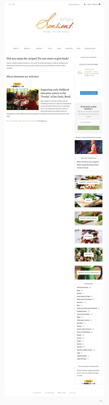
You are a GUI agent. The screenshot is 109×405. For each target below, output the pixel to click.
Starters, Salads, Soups (84, 350)
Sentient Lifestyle (82, 168)
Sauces (79, 338)
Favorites (69, 48)
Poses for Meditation (83, 332)
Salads (79, 335)
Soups (79, 341)
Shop (79, 48)
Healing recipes (82, 311)
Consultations (90, 48)
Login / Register (93, 4)
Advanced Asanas (82, 287)
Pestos (79, 326)
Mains (79, 317)
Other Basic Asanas (83, 320)
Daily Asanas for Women (84, 299)
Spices (79, 344)
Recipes (27, 48)
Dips (78, 305)
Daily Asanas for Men (83, 296)
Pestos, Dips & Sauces (84, 329)
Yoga (50, 48)
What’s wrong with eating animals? (88, 165)
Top (100, 401)
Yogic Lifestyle (81, 359)
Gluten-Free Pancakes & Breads (87, 308)
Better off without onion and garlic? (88, 162)
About (16, 48)
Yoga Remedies (82, 356)
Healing (39, 48)
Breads (79, 293)
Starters (79, 347)
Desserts (80, 302)
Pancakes (80, 323)
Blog (59, 48)
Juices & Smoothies (83, 314)
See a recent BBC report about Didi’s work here (22, 121)
